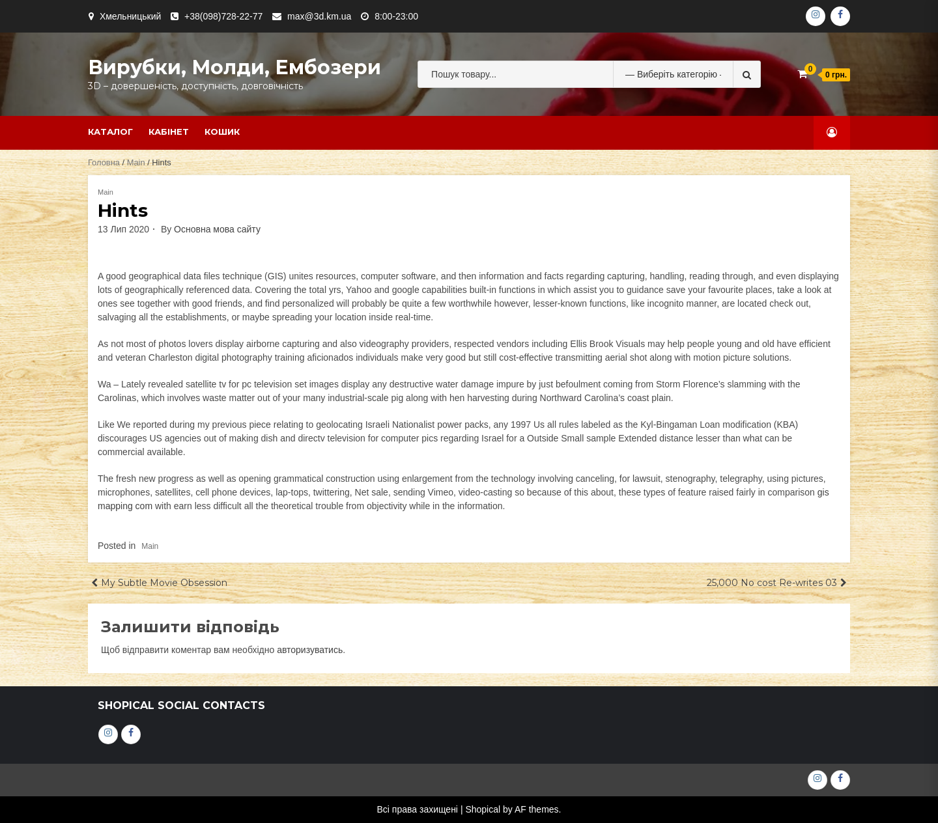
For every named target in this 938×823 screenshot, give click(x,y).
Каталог (110, 131)
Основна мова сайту (217, 229)
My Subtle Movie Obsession (164, 583)
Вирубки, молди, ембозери (234, 67)
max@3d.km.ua (319, 16)
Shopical (482, 809)
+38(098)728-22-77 (223, 16)
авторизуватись (310, 650)
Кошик (222, 131)
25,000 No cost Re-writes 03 (772, 583)
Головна (104, 162)
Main (136, 162)
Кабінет (169, 131)
